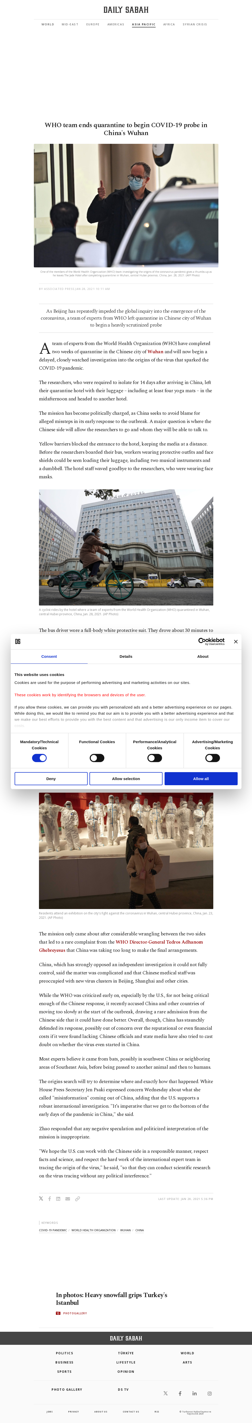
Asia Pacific (143, 24)
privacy (73, 1411)
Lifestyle (126, 1362)
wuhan (125, 1230)
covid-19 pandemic (53, 1230)
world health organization (94, 1230)
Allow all (201, 778)
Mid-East (70, 24)
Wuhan (155, 352)
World (48, 24)
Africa (169, 24)
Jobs (50, 1411)
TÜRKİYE (126, 1353)
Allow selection (126, 778)
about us (100, 1411)
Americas (115, 24)
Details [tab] (126, 656)
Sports (64, 1371)
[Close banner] (236, 641)
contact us (131, 1411)
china (139, 1230)
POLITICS (64, 1353)
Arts (187, 1362)
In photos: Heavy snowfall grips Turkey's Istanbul (111, 1299)
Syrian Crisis (195, 24)
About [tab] (203, 656)
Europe (93, 24)
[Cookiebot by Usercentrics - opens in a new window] (202, 641)
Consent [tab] (49, 656)
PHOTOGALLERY (75, 1313)
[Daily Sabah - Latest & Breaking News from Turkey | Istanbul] (126, 10)
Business (64, 1362)
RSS (157, 1411)
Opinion (125, 1371)
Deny (51, 778)
